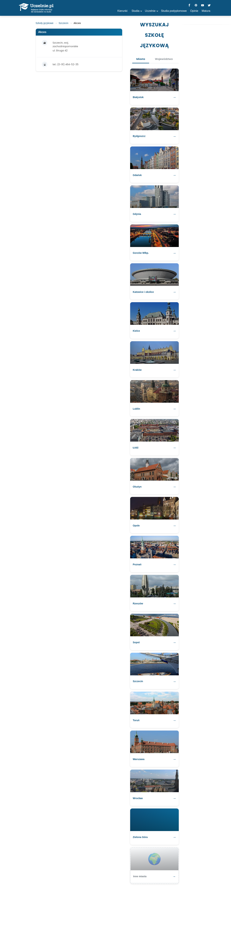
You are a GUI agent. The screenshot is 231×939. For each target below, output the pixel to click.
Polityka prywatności (119, 926)
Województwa (165, 60)
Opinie (194, 10)
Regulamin (141, 926)
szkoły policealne (92, 926)
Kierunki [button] (122, 10)
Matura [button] (206, 10)
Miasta (138, 60)
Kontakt (156, 926)
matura (74, 926)
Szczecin (63, 23)
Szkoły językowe (44, 23)
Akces (42, 32)
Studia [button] (135, 10)
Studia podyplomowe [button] (174, 10)
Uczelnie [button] (150, 10)
